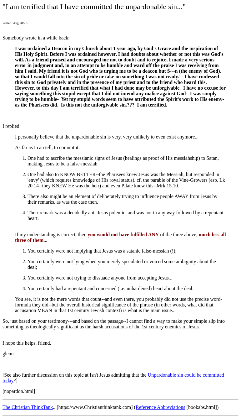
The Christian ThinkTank (28, 407)
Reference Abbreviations (160, 407)
